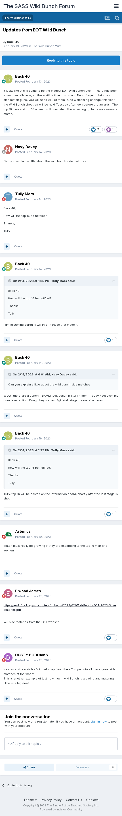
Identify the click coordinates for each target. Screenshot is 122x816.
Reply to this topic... (24, 744)
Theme (30, 800)
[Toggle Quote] (10, 281)
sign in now (99, 721)
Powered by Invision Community (61, 809)
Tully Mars (24, 194)
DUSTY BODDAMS (31, 655)
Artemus (23, 531)
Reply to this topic (61, 60)
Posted (33, 81)
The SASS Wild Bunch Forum (39, 6)
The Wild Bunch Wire (47, 46)
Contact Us (74, 800)
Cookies (92, 800)
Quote (18, 129)
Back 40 (13, 41)
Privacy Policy (51, 800)
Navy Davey (26, 147)
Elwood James (28, 591)
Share (29, 767)
